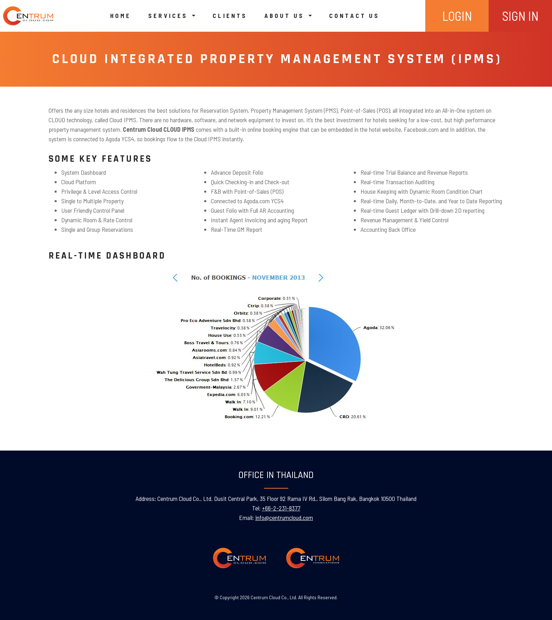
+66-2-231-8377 (281, 508)
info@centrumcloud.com (284, 517)
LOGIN (457, 15)
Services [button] (169, 15)
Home (120, 15)
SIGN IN (520, 15)
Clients (230, 15)
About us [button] (285, 15)
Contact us (354, 15)
